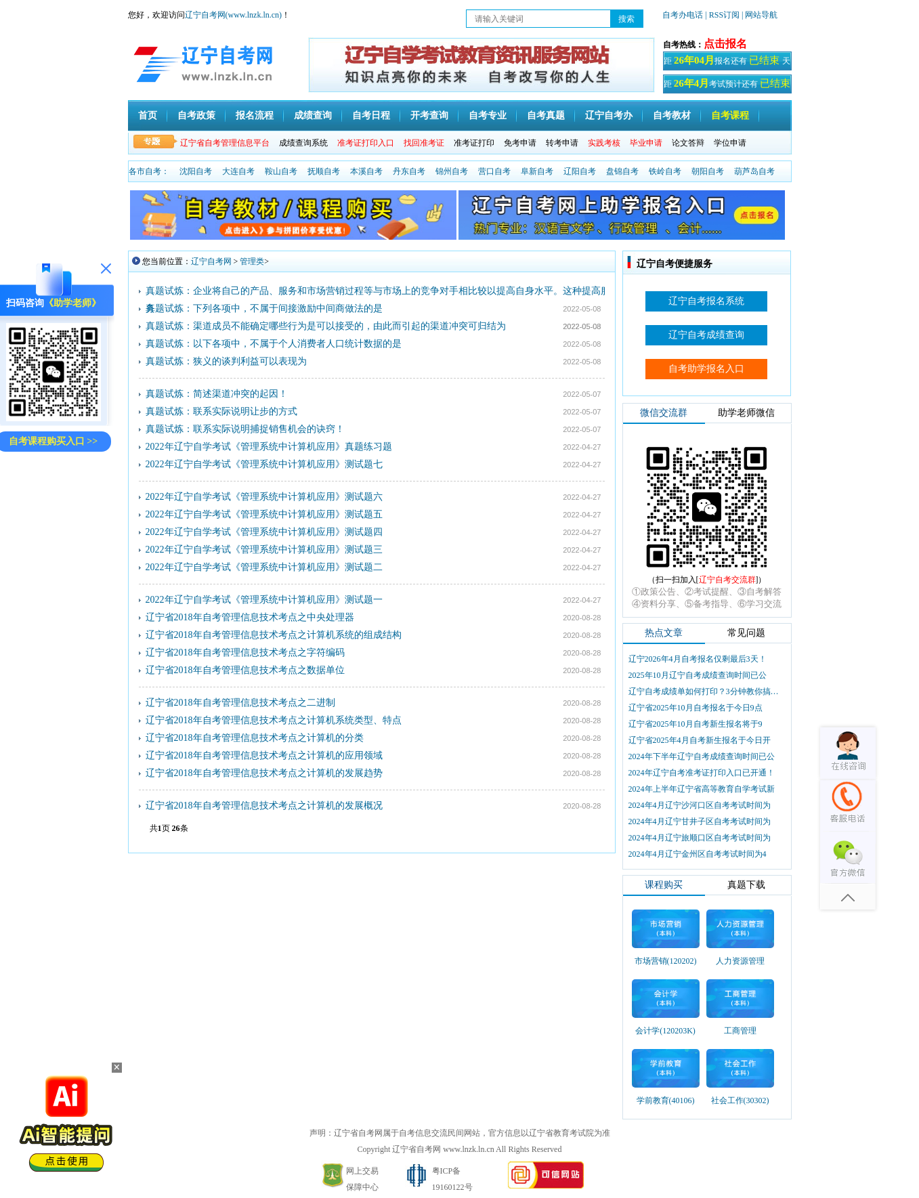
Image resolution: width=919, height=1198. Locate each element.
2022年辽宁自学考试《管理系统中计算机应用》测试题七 (264, 464)
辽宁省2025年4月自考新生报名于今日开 (699, 740)
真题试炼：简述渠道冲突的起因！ (217, 394)
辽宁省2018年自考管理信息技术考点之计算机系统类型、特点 (274, 720)
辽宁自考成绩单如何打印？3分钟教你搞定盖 (705, 691)
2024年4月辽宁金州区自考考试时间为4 (697, 854)
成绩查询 (313, 115)
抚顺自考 (323, 171)
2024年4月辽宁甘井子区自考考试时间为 (699, 821)
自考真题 (546, 115)
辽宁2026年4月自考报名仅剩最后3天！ (697, 659)
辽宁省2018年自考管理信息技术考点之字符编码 (245, 652)
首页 (147, 115)
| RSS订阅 (722, 15)
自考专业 (488, 115)
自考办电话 (682, 15)
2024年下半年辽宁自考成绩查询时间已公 (701, 756)
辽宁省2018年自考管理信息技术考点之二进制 (240, 703)
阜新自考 (537, 171)
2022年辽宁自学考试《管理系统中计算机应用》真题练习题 (269, 447)
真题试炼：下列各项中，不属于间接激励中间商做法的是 (264, 308)
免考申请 (520, 143)
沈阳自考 (195, 171)
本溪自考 (366, 171)
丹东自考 (409, 171)
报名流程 (255, 115)
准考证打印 (474, 143)
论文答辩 (688, 143)
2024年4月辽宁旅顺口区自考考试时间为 (699, 837)
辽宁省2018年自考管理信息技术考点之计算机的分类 (255, 738)
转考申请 (562, 143)
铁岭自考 (665, 171)
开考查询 (429, 115)
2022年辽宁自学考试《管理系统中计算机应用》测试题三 (264, 549)
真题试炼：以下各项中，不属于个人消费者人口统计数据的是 (274, 344)
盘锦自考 (622, 171)
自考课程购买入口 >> (53, 441)
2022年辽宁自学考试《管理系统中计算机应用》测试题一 (264, 600)
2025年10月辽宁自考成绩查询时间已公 (697, 675)
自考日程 (371, 115)
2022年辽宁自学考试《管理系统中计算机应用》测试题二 (264, 567)
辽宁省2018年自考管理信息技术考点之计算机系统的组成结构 (274, 635)
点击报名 (725, 43)
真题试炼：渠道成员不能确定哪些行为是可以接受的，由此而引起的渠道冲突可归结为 (326, 326)
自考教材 (672, 115)
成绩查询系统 (303, 143)
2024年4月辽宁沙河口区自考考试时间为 (699, 805)
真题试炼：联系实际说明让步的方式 (221, 411)
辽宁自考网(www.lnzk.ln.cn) (233, 15)
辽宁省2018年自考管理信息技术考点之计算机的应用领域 (264, 755)
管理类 (252, 261)
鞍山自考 (281, 171)
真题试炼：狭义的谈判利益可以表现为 (226, 361)
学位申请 (730, 143)
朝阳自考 (707, 171)
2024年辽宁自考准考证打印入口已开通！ (701, 772)
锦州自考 (451, 171)
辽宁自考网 (211, 261)
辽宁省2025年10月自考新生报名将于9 (695, 724)
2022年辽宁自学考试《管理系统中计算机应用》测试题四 (264, 532)
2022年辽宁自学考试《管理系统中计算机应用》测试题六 (264, 497)
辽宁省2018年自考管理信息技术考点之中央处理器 (250, 617)
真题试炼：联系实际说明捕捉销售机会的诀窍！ (245, 429)
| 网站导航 (759, 15)
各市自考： (149, 171)
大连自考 (238, 171)
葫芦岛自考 (754, 171)
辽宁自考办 (609, 115)
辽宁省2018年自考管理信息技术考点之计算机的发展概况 (264, 805)
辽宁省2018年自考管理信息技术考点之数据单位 (245, 670)
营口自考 (494, 171)
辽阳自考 (579, 171)
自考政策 (196, 115)
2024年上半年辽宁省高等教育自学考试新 (701, 789)
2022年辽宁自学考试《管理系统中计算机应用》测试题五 (264, 514)
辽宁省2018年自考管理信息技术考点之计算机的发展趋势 (264, 773)
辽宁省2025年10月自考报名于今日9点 (695, 707)
